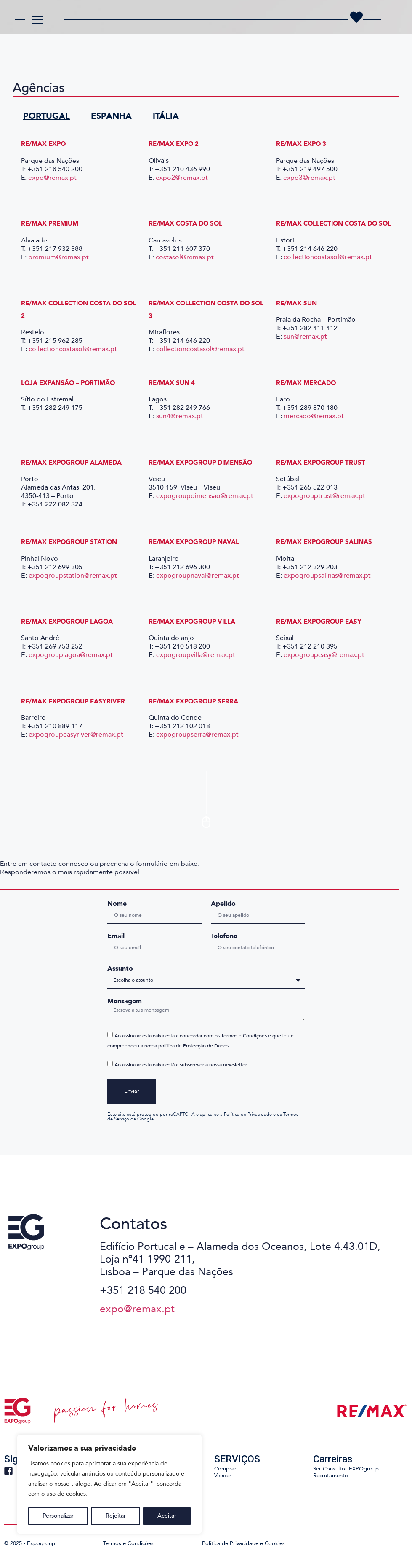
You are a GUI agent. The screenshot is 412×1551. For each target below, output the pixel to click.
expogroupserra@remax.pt (197, 734)
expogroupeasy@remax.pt (324, 655)
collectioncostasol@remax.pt (328, 257)
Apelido (223, 903)
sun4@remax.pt (179, 416)
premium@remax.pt (58, 257)
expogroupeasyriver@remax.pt (76, 734)
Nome (117, 903)
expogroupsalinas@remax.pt (327, 575)
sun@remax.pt (305, 336)
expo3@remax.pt (309, 177)
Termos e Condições (128, 1543)
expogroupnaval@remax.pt (197, 575)
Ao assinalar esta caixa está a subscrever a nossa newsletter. (181, 1065)
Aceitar (166, 1516)
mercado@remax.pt (314, 416)
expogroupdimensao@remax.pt (204, 496)
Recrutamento (330, 1475)
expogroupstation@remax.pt (73, 575)
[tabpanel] (206, 458)
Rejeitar (116, 1516)
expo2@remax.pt (183, 177)
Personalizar (58, 1516)
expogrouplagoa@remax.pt (71, 655)
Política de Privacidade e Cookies (243, 1543)
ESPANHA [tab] (111, 116)
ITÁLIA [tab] (166, 116)
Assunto (120, 968)
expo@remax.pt (52, 177)
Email (116, 936)
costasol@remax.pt (185, 257)
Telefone (224, 936)
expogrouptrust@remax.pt (324, 496)
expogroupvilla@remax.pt (195, 655)
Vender (222, 1475)
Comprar (225, 1469)
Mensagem (124, 1001)
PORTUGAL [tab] (46, 116)
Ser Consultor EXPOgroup (346, 1469)
